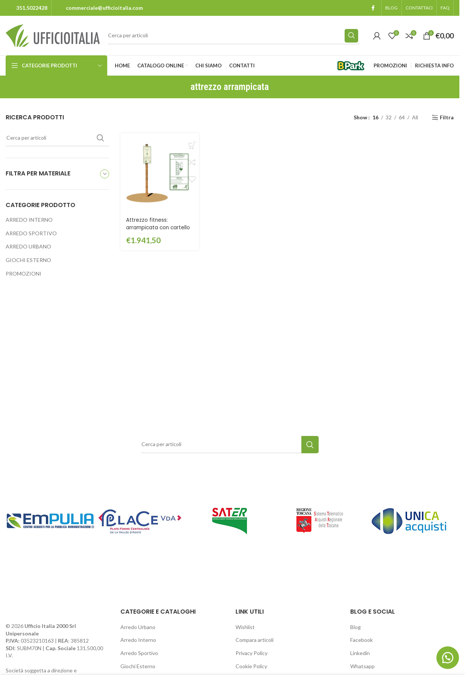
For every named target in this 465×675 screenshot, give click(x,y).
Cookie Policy (251, 666)
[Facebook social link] (372, 8)
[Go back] (181, 86)
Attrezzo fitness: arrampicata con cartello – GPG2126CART (159, 226)
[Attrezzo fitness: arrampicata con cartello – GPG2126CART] (159, 171)
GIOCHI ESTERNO (28, 260)
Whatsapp (362, 666)
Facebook (361, 640)
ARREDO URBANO (28, 246)
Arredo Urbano (137, 627)
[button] (446, 656)
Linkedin (360, 653)
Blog (355, 627)
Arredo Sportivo (139, 653)
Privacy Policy (251, 653)
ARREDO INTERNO (29, 219)
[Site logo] (53, 35)
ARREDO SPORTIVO (31, 233)
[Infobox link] (26, 8)
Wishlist (245, 627)
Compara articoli (255, 640)
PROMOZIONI (23, 273)
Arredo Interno (138, 640)
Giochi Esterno (137, 666)
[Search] (233, 35)
